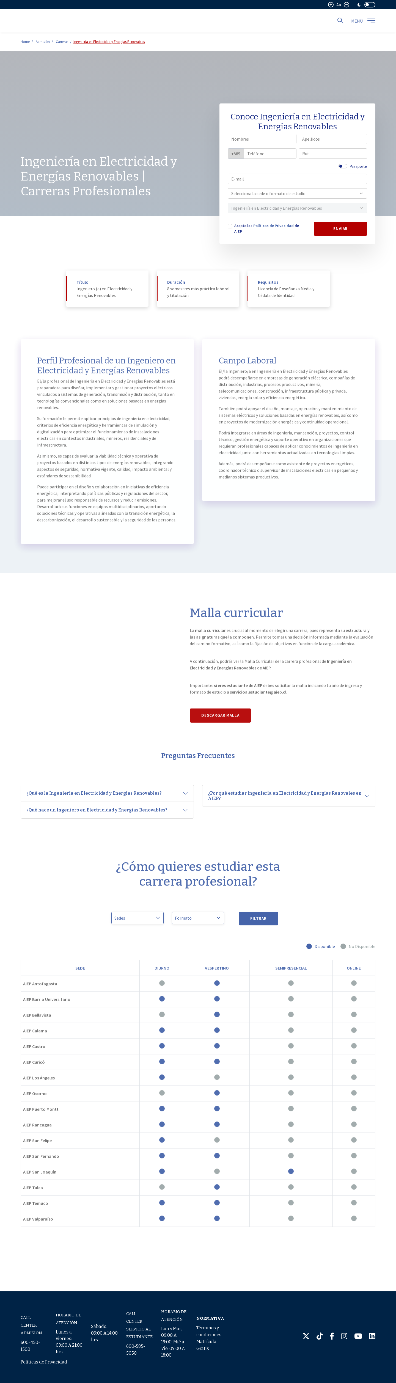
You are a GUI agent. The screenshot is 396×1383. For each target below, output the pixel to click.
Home (25, 41)
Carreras (62, 41)
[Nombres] (262, 139)
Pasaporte (358, 166)
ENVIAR (340, 228)
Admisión (43, 41)
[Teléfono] (270, 153)
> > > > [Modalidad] (198, 918)
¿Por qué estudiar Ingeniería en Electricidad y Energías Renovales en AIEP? (285, 796)
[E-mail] (297, 179)
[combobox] (294, 193)
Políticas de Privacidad (273, 225)
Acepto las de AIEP (266, 228)
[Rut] (333, 153)
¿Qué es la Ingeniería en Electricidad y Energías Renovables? (94, 793)
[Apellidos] (333, 139)
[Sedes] (137, 918)
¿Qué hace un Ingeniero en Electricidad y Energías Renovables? (96, 810)
